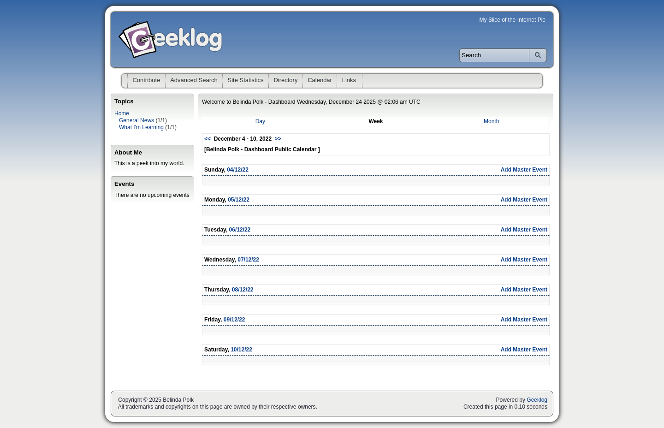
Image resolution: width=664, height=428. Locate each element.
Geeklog (537, 400)
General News (136, 120)
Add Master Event (524, 169)
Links (349, 80)
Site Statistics (246, 80)
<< (207, 139)
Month (491, 121)
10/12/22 (241, 349)
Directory (285, 80)
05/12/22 (238, 199)
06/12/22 (240, 229)
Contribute (146, 80)
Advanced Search (194, 80)
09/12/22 (234, 319)
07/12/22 (248, 259)
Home (121, 113)
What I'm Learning (141, 127)
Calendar (320, 80)
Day (260, 121)
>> (278, 139)
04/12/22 (238, 169)
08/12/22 (243, 289)
